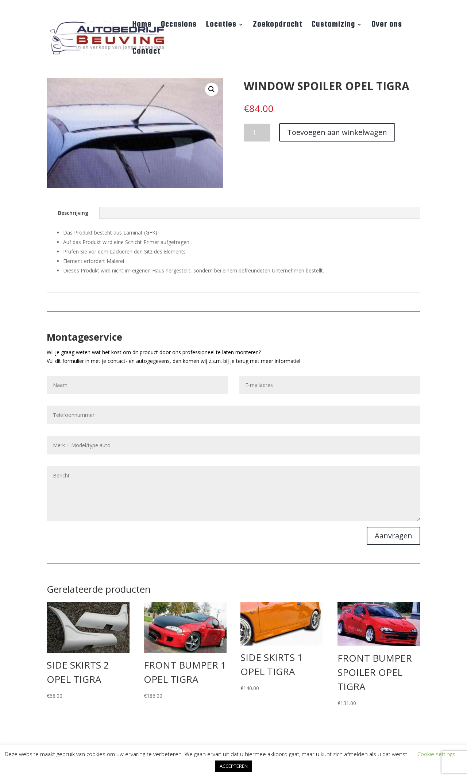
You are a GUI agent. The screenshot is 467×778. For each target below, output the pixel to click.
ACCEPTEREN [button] (234, 766)
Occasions (179, 26)
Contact (146, 53)
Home (142, 26)
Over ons (386, 26)
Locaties (221, 26)
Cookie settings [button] (436, 754)
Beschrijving (73, 212)
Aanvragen (393, 536)
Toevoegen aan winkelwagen (337, 132)
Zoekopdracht (277, 26)
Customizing (333, 26)
